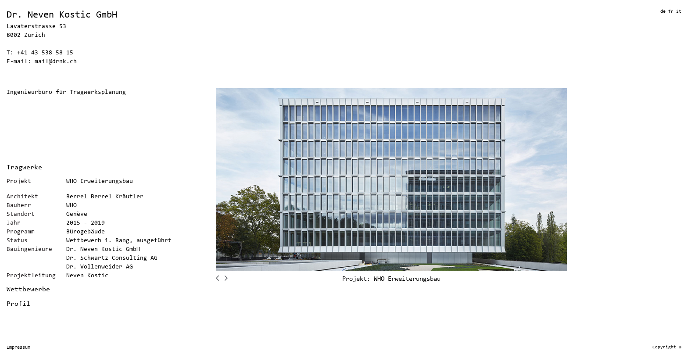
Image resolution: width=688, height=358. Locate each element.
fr (672, 12)
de (664, 12)
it (678, 12)
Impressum (18, 347)
